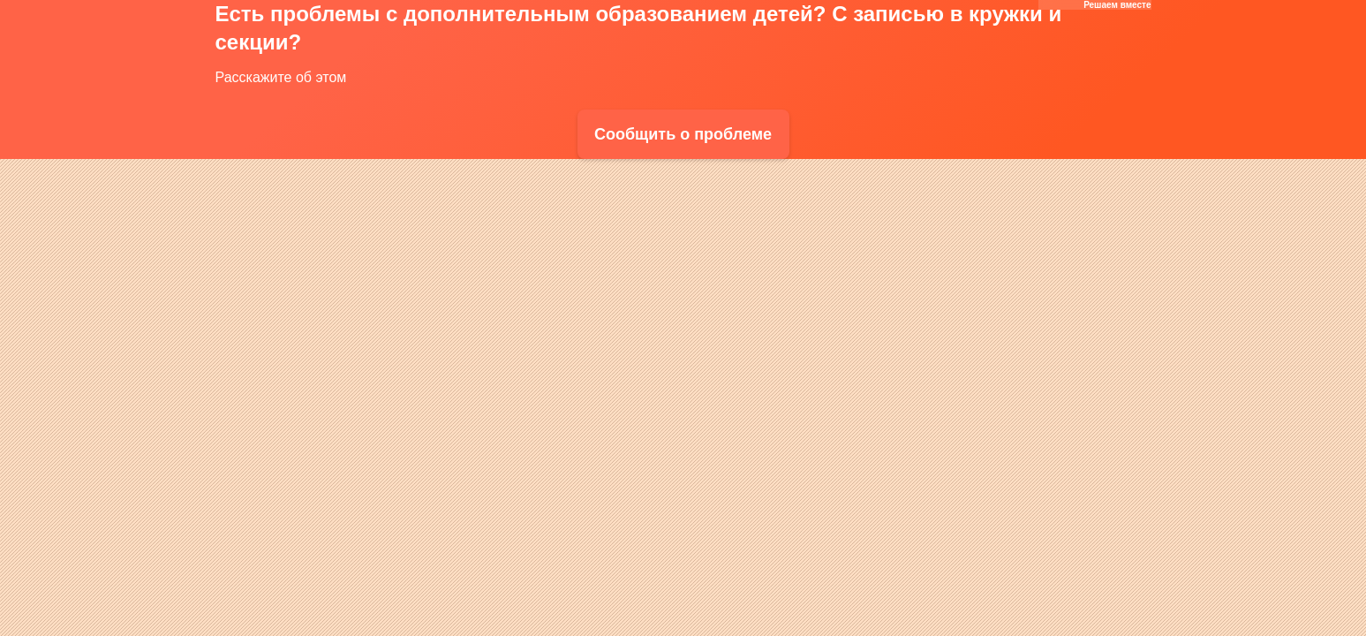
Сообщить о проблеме (683, 134)
